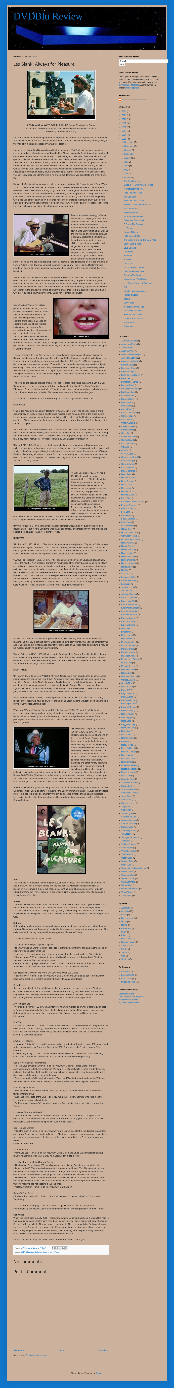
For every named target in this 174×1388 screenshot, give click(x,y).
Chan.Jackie (126, 419)
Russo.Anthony (128, 772)
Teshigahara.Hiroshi (130, 837)
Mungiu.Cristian (128, 666)
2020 (124, 119)
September (129, 154)
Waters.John (127, 858)
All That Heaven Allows (134, 267)
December (129, 142)
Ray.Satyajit (126, 717)
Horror (124, 925)
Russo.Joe (126, 775)
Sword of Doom (131, 232)
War (123, 956)
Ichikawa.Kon (127, 573)
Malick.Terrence (128, 645)
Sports (124, 952)
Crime (124, 915)
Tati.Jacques (127, 834)
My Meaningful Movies (129, 1002)
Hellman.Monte (128, 556)
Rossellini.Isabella (129, 765)
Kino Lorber (126, 978)
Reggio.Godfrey (128, 724)
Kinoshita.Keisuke (129, 611)
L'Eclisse (128, 263)
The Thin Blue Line (132, 181)
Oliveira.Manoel (128, 680)
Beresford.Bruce (128, 368)
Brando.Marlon (128, 395)
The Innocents (130, 322)
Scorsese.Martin (128, 789)
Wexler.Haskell (128, 878)
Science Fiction (128, 942)
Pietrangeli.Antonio (129, 704)
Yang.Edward (127, 892)
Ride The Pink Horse (133, 193)
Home (61, 1350)
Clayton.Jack (127, 430)
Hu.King (124, 570)
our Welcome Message (129, 85)
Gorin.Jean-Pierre (129, 536)
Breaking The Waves (133, 275)
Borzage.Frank (128, 385)
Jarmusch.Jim (127, 587)
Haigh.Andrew (127, 543)
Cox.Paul (125, 450)
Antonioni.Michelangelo (131, 354)
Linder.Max (126, 632)
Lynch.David (126, 639)
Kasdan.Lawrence (129, 597)
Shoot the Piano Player (134, 201)
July (126, 162)
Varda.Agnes (127, 848)
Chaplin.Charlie (128, 423)
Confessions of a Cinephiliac (131, 996)
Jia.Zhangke (126, 591)
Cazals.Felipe (127, 416)
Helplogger (142, 99)
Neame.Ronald (128, 669)
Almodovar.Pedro (129, 344)
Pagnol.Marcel (127, 693)
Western (125, 959)
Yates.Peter (126, 895)
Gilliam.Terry (127, 529)
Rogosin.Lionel (128, 748)
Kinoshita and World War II (136, 279)
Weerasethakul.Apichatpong (133, 868)
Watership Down (131, 212)
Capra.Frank (127, 409)
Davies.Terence (128, 471)
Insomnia (128, 259)
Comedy (125, 911)
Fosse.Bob (126, 515)
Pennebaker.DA (128, 700)
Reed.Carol (126, 721)
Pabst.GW (125, 690)
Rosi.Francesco (128, 758)
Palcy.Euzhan (127, 697)
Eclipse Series (127, 975)
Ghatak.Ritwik (127, 526)
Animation (125, 908)
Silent (123, 949)
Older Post (103, 1350)
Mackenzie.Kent (128, 642)
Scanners (128, 255)
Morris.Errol (126, 663)
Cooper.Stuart (127, 440)
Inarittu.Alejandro (129, 580)
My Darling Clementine (134, 311)
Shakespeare (127, 945)
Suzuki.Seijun (127, 827)
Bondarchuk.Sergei (129, 382)
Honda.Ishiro (127, 567)
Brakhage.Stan (128, 392)
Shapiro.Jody (127, 799)
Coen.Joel (125, 433)
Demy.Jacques (127, 481)
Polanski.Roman (128, 707)
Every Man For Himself (134, 220)
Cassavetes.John (129, 412)
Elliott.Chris (126, 498)
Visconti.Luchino (128, 851)
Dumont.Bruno (127, 491)
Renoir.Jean (126, 734)
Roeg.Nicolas (127, 745)
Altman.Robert (127, 347)
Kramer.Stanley (128, 618)
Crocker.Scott (127, 454)
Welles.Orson (127, 871)
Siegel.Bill (125, 806)
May (126, 170)
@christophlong (132, 88)
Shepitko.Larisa (128, 803)
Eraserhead (129, 326)
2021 (124, 115)
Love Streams (130, 248)
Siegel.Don (126, 810)
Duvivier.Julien (127, 495)
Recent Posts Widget (129, 99)
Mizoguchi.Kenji (128, 656)
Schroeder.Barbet (129, 782)
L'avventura (129, 303)
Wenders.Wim (127, 875)
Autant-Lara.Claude (130, 361)
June (126, 166)
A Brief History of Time (134, 189)
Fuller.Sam (126, 522)
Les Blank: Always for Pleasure (137, 283)
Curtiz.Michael (127, 467)
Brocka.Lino (126, 402)
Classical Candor (126, 994)
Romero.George (128, 752)
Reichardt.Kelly (128, 728)
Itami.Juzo (125, 584)
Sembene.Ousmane (130, 793)
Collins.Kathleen (128, 437)
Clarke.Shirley (127, 426)
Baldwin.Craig (127, 365)
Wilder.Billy (126, 885)
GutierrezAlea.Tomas (130, 539)
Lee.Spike (125, 628)
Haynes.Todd (127, 553)
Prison (124, 935)
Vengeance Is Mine (132, 244)
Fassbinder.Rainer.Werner (133, 502)
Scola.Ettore (126, 786)
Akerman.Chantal (129, 341)
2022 (124, 111)
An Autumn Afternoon (133, 216)
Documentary (48, 1252)
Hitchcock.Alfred (128, 563)
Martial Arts (126, 928)
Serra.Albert (126, 796)
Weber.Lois (126, 865)
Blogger (99, 1373)
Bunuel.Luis (126, 406)
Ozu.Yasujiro (127, 686)
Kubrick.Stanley (128, 621)
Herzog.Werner (128, 560)
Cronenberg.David (129, 457)
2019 (124, 123)
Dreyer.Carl (126, 488)
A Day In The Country (133, 224)
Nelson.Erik (126, 673)
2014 (23, 1252)
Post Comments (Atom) (36, 1355)
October (128, 150)
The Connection (131, 208)
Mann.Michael (127, 649)
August (127, 158)
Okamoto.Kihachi (129, 676)
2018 (124, 127)
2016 (124, 135)
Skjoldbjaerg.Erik (128, 817)
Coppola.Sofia (127, 443)
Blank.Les (30, 1252)
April (126, 173)
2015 (124, 139)
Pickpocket (129, 252)
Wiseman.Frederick (130, 888)
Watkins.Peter (127, 861)
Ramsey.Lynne (128, 714)
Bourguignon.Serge (130, 388)
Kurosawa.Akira (128, 625)
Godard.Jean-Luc (129, 532)
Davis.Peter (126, 474)
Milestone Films (128, 982)
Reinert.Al (125, 731)
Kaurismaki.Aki (128, 601)
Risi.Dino (125, 741)
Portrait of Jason (131, 295)
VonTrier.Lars (127, 854)
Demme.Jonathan (129, 477)
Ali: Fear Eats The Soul (134, 318)
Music (57, 1252)
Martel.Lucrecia (128, 652)
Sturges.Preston (128, 823)
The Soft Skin (130, 197)
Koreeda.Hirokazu (129, 615)
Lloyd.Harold (127, 635)
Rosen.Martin (127, 755)
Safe (126, 287)
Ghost (124, 921)
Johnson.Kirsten (128, 594)
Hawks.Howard (128, 550)
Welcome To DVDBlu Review (137, 204)
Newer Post (19, 1350)
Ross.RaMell (127, 762)
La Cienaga (129, 228)
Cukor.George (127, 461)
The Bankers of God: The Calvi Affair (140, 240)
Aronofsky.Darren (129, 358)
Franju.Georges (128, 519)
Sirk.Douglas (127, 813)
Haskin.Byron (127, 546)
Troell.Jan (125, 841)
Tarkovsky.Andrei (128, 830)
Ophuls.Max (126, 683)
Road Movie (126, 939)
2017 (124, 131)
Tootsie (127, 299)
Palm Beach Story (132, 236)
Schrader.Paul (127, 779)
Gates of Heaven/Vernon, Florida (138, 185)
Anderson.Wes (128, 351)
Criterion (38, 1252)
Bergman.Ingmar (128, 371)
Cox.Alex (125, 447)
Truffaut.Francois (128, 844)
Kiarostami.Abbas (129, 604)
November (129, 146)
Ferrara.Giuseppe (129, 505)
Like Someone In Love (134, 271)
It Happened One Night (134, 307)
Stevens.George (128, 820)
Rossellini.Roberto (129, 769)
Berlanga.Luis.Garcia (130, 375)
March (127, 178)
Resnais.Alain (127, 738)
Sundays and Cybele (133, 314)
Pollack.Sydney (128, 710)
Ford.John (125, 512)
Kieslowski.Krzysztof (130, 608)
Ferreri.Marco (127, 508)
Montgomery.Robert (130, 659)
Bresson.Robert (128, 399)
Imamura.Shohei (128, 577)
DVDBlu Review (48, 16)
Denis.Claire (126, 484)
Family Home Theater (128, 999)
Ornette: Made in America (135, 291)
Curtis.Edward (127, 464)
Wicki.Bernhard (128, 882)
